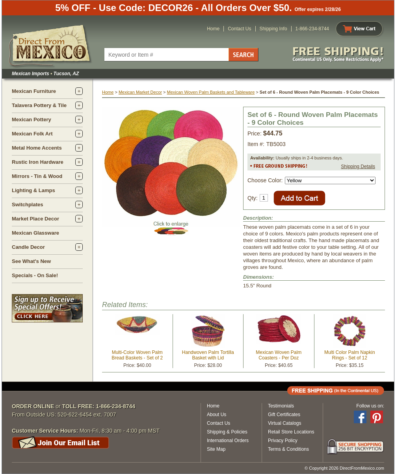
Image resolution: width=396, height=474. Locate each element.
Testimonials (281, 406)
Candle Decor (28, 247)
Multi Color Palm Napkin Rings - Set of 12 (349, 355)
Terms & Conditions (288, 449)
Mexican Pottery (31, 119)
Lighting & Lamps (33, 190)
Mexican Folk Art (32, 134)
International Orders (228, 440)
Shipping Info (273, 28)
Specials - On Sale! (35, 275)
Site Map (216, 449)
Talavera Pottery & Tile (39, 105)
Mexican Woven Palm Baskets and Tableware (211, 92)
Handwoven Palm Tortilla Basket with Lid (208, 355)
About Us (216, 414)
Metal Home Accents (37, 148)
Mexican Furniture (34, 91)
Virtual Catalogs (284, 423)
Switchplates (27, 204)
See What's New (31, 261)
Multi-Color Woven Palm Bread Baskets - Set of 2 (137, 355)
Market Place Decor (35, 219)
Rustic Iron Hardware (37, 162)
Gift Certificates (284, 414)
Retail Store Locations (291, 432)
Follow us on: (370, 406)
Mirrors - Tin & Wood (37, 176)
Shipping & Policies (227, 432)
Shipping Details (358, 166)
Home (213, 28)
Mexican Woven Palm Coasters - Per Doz (278, 355)
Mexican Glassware (35, 233)
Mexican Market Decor (140, 92)
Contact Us (239, 28)
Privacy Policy (282, 440)
